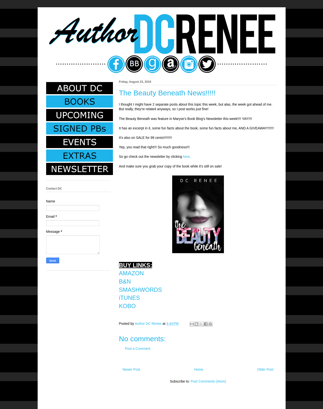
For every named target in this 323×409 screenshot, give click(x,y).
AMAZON (131, 273)
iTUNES (129, 297)
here (186, 157)
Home (198, 369)
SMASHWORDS (140, 289)
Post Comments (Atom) (208, 381)
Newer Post (131, 369)
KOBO (127, 306)
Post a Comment (137, 349)
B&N (125, 281)
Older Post (265, 369)
